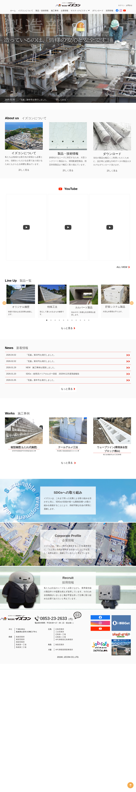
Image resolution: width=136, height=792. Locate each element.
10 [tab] (84, 94)
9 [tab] (81, 94)
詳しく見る (24, 170)
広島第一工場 (60, 636)
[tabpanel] (68, 58)
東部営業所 (20, 641)
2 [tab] (55, 94)
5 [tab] (66, 94)
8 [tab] (77, 94)
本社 (10, 630)
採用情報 (109, 11)
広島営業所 (59, 630)
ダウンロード (97, 11)
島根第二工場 (21, 648)
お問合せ (129, 5)
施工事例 (54, 11)
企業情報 (64, 11)
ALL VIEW (122, 268)
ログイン (121, 5)
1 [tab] (51, 94)
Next (130, 304)
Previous (6, 304)
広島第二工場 (60, 638)
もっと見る (67, 329)
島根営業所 (20, 638)
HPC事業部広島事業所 (64, 641)
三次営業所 (59, 633)
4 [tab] (62, 94)
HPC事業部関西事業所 (64, 651)
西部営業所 (20, 643)
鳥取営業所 (59, 646)
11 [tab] (90, 321)
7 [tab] (73, 94)
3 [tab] (58, 94)
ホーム (13, 11)
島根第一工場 (21, 646)
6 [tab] (70, 94)
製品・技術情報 (41, 11)
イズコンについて (25, 11)
